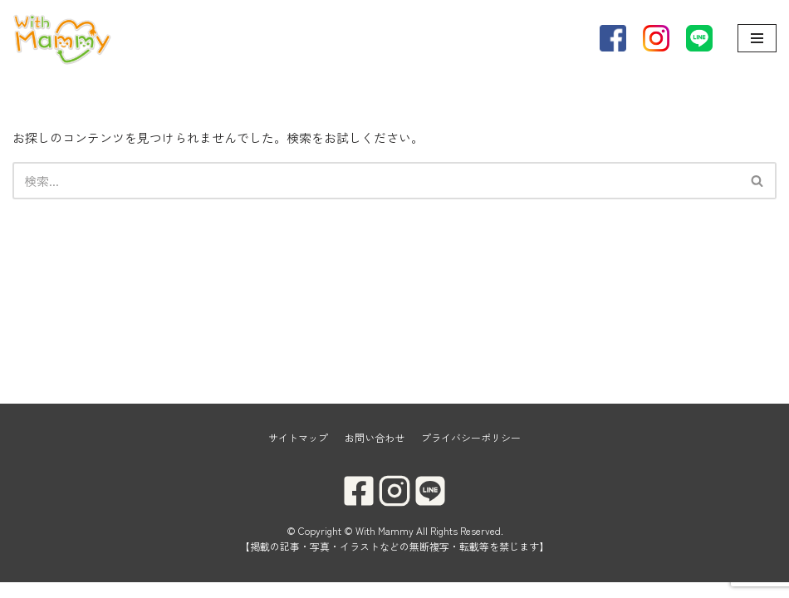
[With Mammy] (62, 39)
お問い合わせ (374, 453)
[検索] (375, 180)
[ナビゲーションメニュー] (757, 38)
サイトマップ (298, 453)
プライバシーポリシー (471, 453)
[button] (757, 180)
